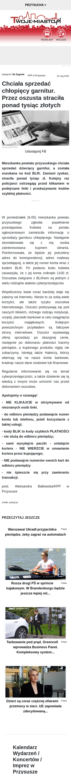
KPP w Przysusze (36, 75)
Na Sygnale (18, 74)
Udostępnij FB (35, 151)
